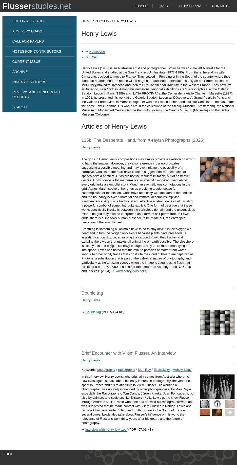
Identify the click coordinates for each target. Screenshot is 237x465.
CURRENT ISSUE (26, 62)
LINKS (163, 6)
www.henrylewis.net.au (132, 271)
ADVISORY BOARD (27, 31)
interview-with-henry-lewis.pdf (106, 429)
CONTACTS (221, 6)
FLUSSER (140, 6)
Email (93, 57)
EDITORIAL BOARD (28, 21)
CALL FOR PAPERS (28, 41)
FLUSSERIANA (190, 6)
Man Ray (144, 370)
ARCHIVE (20, 72)
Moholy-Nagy (182, 370)
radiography (126, 370)
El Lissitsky (162, 370)
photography (106, 370)
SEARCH (19, 107)
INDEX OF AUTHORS (29, 82)
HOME (86, 21)
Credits (7, 454)
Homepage (97, 51)
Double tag (93, 312)
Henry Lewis (90, 147)
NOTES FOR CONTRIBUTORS (36, 51)
